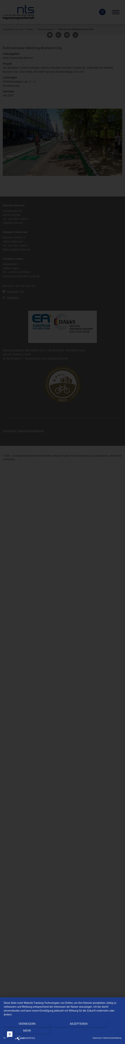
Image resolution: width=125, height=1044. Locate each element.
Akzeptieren (62, 1031)
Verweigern (21, 1031)
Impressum (97, 1038)
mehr (104, 1031)
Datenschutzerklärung (112, 1038)
